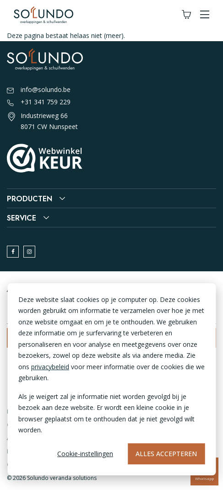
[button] (204, 14)
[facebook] (13, 252)
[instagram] (29, 252)
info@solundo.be (39, 90)
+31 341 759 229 (39, 102)
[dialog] (111, 379)
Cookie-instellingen (85, 453)
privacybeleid (50, 366)
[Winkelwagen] (186, 15)
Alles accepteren (166, 453)
